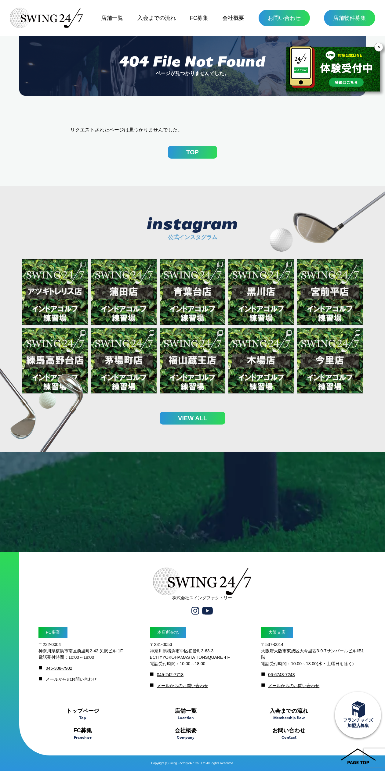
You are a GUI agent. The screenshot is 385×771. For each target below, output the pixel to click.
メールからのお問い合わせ (71, 679)
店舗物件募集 (349, 18)
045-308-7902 (58, 668)
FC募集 (199, 18)
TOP (192, 152)
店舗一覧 (112, 18)
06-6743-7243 (281, 674)
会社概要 (233, 18)
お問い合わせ (284, 18)
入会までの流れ (156, 18)
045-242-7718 (170, 674)
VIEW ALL (192, 418)
